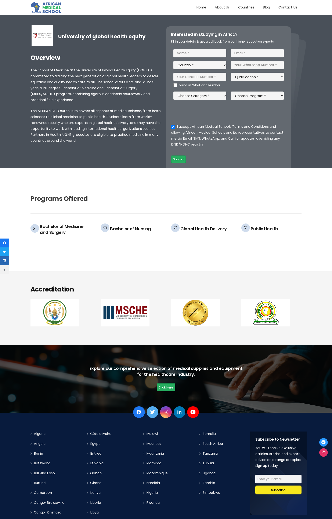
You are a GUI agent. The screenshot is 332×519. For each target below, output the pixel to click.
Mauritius (153, 443)
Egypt (95, 443)
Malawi (152, 433)
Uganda (209, 473)
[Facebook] (139, 412)
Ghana (95, 482)
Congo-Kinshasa (47, 512)
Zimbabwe (211, 492)
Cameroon (43, 492)
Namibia (153, 482)
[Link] (46, 7)
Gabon (96, 473)
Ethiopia (97, 463)
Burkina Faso (44, 473)
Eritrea (95, 453)
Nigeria (152, 492)
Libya (94, 512)
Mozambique (157, 473)
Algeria (40, 433)
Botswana (42, 463)
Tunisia (208, 463)
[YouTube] (193, 412)
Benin (38, 453)
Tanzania (210, 453)
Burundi (40, 482)
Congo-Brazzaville (49, 502)
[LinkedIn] (179, 412)
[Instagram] (166, 412)
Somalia (209, 433)
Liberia (95, 502)
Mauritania (155, 453)
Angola (40, 443)
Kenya (95, 492)
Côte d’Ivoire (100, 433)
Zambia (209, 482)
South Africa (213, 443)
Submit (178, 159)
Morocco (153, 463)
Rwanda (153, 502)
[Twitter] (152, 412)
